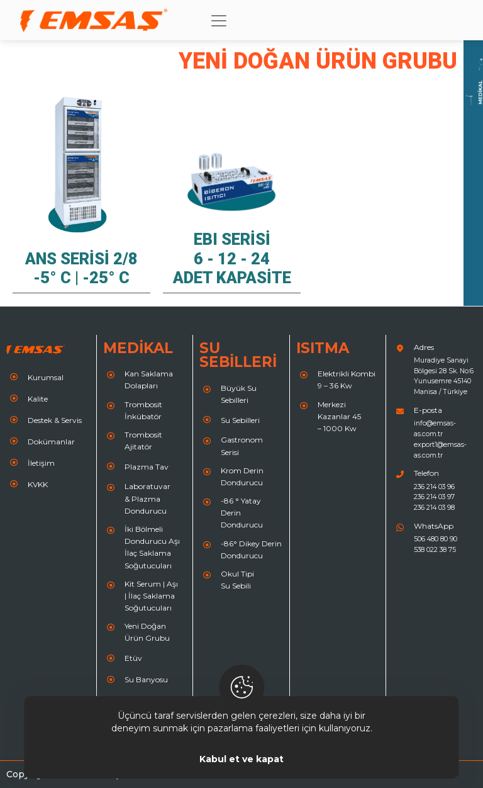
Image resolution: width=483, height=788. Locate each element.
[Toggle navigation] (219, 20)
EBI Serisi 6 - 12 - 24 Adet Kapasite (232, 258)
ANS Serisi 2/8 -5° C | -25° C (81, 268)
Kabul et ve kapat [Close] (241, 759)
